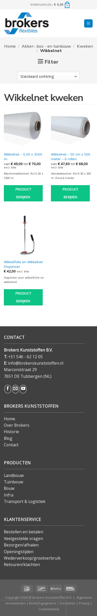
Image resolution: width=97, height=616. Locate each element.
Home (10, 46)
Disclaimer (68, 603)
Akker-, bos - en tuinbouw (46, 46)
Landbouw (14, 475)
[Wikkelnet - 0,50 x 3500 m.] (25, 128)
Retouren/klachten (22, 564)
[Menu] (88, 23)
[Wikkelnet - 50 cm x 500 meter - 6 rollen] (72, 128)
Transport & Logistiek (25, 501)
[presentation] (33, 608)
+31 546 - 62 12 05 (25, 357)
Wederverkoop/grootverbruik (32, 558)
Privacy (84, 603)
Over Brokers (16, 425)
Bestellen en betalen (23, 532)
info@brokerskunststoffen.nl (35, 363)
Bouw (9, 488)
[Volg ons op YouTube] (23, 389)
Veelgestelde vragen (23, 538)
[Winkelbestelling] (48, 76)
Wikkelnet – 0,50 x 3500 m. (23, 156)
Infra (8, 495)
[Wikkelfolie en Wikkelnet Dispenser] (25, 236)
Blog (8, 438)
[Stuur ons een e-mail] (15, 389)
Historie (11, 431)
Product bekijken (23, 193)
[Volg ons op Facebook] (7, 389)
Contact (11, 445)
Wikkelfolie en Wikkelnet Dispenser (23, 264)
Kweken (85, 46)
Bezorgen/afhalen (21, 545)
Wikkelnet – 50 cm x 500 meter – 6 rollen (70, 156)
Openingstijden (18, 551)
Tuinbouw (13, 482)
